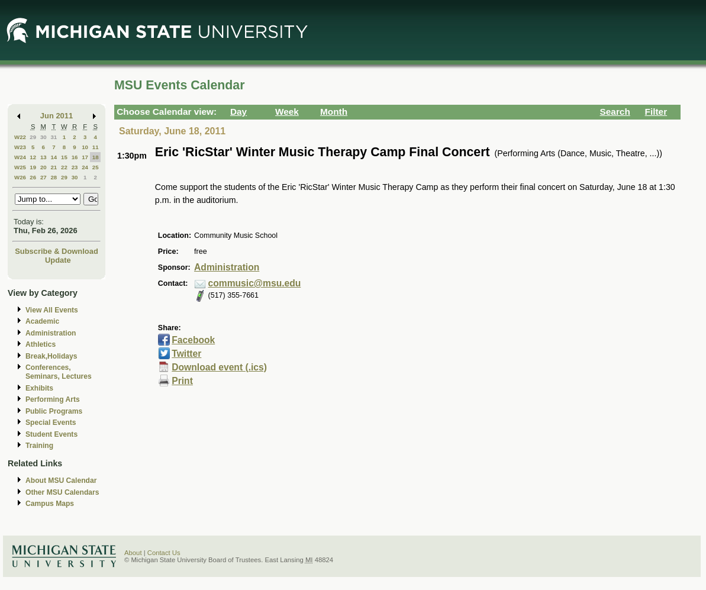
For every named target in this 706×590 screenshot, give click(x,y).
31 (53, 137)
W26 (20, 177)
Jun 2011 (56, 115)
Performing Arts (52, 399)
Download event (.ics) (219, 367)
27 (43, 177)
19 (33, 167)
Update (58, 260)
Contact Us (163, 552)
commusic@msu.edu (254, 283)
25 (95, 167)
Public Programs (53, 411)
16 (75, 157)
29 (33, 137)
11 (95, 147)
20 (43, 167)
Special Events (50, 422)
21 (53, 167)
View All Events (51, 310)
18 (95, 157)
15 (64, 157)
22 (64, 167)
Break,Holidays (51, 356)
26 (33, 177)
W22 (20, 137)
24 (85, 167)
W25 (20, 167)
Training (39, 445)
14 (53, 157)
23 (75, 167)
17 (85, 157)
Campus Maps (49, 503)
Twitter (186, 354)
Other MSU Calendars (62, 492)
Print (182, 381)
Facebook (193, 340)
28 (53, 177)
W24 (20, 157)
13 (43, 157)
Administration (50, 333)
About (133, 552)
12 (33, 157)
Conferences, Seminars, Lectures (58, 372)
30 (43, 137)
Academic (42, 321)
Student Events (51, 434)
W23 (20, 147)
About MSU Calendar (60, 480)
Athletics (40, 344)
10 (85, 147)
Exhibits (39, 388)
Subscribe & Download (56, 251)
